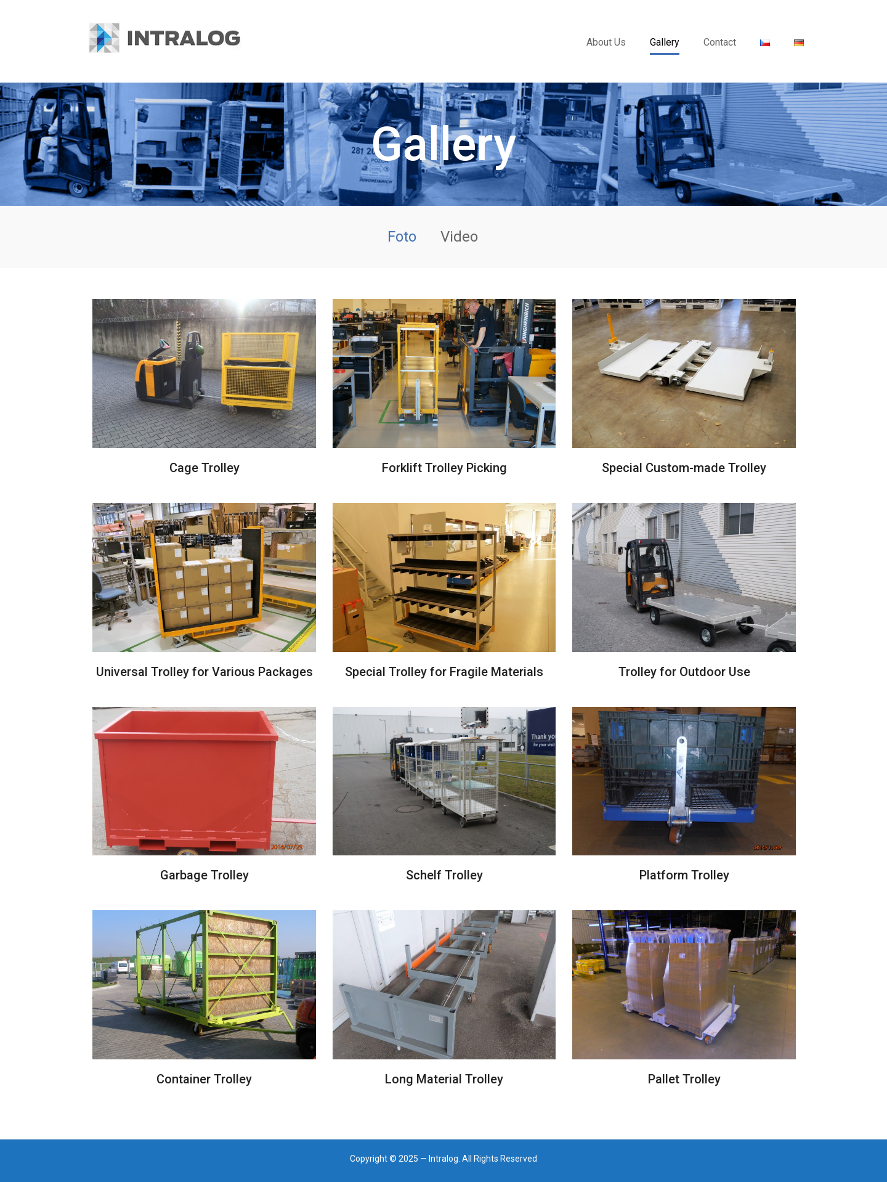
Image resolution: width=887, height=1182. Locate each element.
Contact (719, 42)
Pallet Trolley (684, 1079)
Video (459, 236)
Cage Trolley (204, 467)
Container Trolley (204, 1079)
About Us (606, 42)
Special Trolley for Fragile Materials (444, 671)
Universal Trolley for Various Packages (204, 671)
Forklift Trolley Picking (444, 467)
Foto (401, 236)
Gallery (664, 42)
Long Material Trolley (444, 1079)
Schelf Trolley (444, 875)
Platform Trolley (684, 875)
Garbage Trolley (204, 875)
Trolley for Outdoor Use (684, 671)
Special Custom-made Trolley (684, 467)
